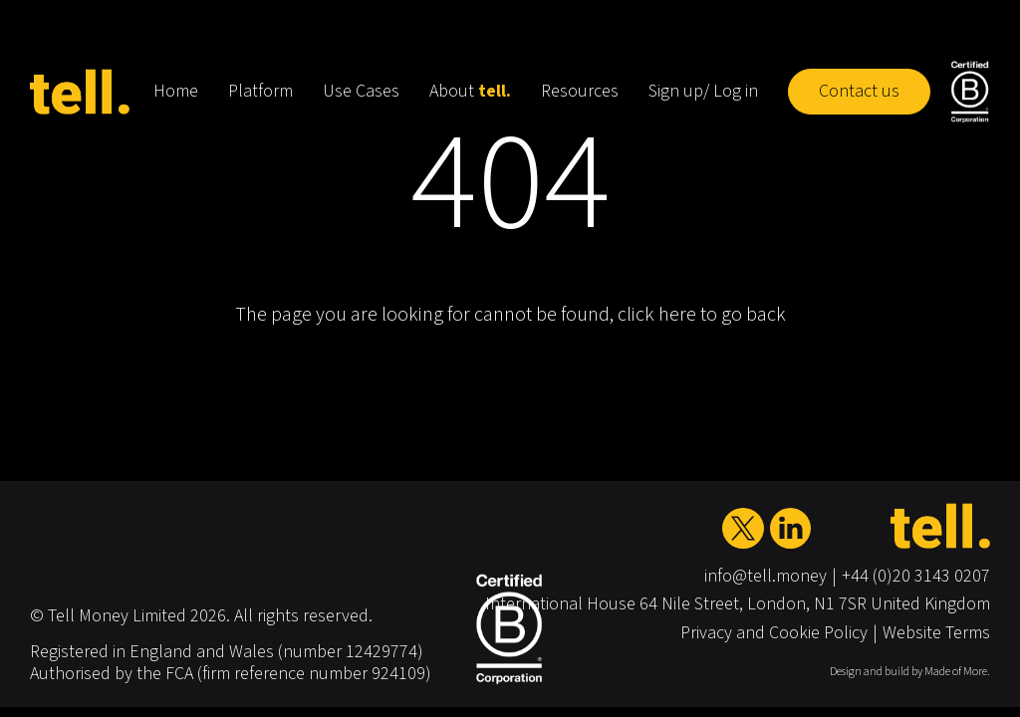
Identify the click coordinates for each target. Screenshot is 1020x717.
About (470, 91)
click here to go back (702, 315)
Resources (580, 91)
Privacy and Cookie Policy (774, 632)
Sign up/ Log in (703, 91)
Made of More (955, 671)
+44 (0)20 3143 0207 (916, 576)
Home (175, 91)
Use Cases (361, 91)
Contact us (859, 91)
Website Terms (936, 632)
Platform (260, 91)
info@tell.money (765, 576)
